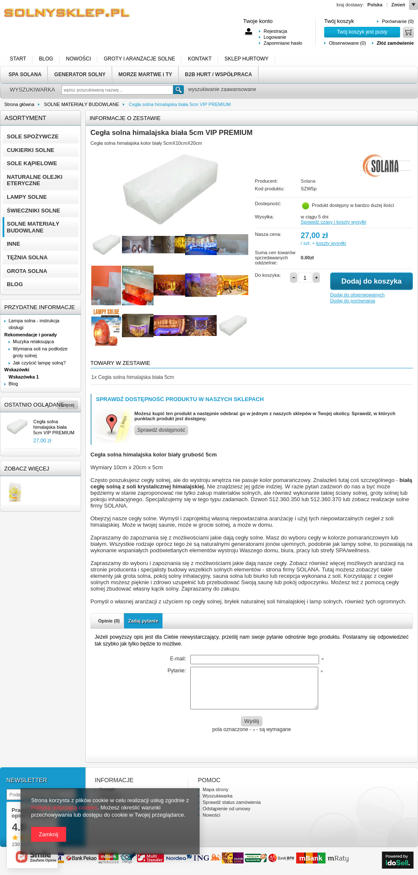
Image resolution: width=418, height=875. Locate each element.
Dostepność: (268, 203)
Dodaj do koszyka (371, 281)
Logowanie (275, 37)
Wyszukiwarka (217, 795)
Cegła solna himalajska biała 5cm (132, 377)
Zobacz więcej (26, 468)
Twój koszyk (339, 21)
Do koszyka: (268, 275)
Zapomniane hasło (283, 43)
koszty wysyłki (331, 243)
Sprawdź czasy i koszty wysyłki (333, 221)
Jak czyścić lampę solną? (39, 362)
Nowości (212, 815)
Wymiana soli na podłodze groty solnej (40, 352)
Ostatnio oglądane (34, 405)
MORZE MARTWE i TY (145, 74)
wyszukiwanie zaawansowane (222, 89)
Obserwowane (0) (347, 43)
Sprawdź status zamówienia (232, 802)
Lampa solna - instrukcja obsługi (34, 324)
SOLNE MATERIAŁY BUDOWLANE (81, 104)
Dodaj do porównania (352, 300)
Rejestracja (275, 31)
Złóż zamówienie (395, 43)
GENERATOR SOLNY (79, 74)
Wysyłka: (264, 216)
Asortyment (25, 118)
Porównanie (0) (398, 21)
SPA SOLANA (25, 74)
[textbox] (117, 90)
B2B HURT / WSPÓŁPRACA (218, 74)
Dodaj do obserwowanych (357, 294)
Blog (13, 383)
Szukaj (178, 89)
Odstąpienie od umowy (226, 808)
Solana (308, 181)
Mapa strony (216, 789)
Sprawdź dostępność (161, 430)
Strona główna (19, 104)
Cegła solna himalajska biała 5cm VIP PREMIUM (53, 427)
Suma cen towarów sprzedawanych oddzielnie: (275, 257)
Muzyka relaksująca (33, 341)
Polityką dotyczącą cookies (64, 807)
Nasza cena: (268, 234)
